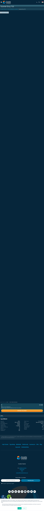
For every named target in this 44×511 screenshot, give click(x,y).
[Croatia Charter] (7, 2)
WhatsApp (22, 469)
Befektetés (18, 444)
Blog (41, 444)
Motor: (25, 422)
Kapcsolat (17, 447)
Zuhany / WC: (3, 429)
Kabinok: (2, 428)
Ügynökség (12, 444)
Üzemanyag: (26, 423)
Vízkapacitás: (26, 426)
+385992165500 (22, 468)
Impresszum (32, 444)
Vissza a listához (5, 12)
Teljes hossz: (26, 421)
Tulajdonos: (3, 430)
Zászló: (25, 429)
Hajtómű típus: (3, 425)
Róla (37, 444)
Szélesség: (3, 422)
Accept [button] (20, 508)
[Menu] (1, 2)
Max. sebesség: (27, 425)
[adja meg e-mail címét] (10, 480)
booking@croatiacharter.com (22, 472)
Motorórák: (26, 424)
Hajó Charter (5, 444)
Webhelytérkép (25, 447)
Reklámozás (25, 444)
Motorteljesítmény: (4, 423)
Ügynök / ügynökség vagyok (8, 483)
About (2, 415)
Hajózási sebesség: (4, 426)
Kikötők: (25, 428)
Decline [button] (24, 508)
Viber (22, 470)
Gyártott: (2, 421)
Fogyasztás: (3, 424)
